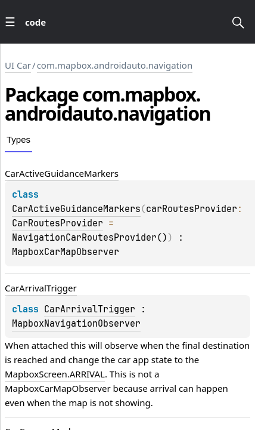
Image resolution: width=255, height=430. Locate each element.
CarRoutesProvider (57, 223)
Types (18, 139)
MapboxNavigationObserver (76, 324)
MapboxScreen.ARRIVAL (55, 374)
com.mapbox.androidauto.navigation (115, 65)
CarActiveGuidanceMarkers (76, 209)
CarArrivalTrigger (89, 309)
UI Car (18, 65)
